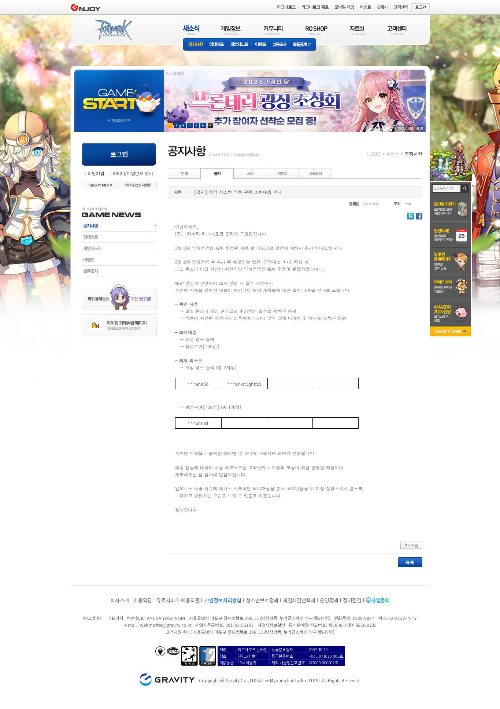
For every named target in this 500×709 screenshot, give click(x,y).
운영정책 (329, 600)
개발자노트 (239, 45)
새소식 (392, 154)
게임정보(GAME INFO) (231, 30)
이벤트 (260, 45)
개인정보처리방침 (222, 600)
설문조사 (279, 45)
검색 (465, 188)
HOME (373, 154)
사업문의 (380, 600)
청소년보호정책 (262, 600)
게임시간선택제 (299, 600)
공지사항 (194, 45)
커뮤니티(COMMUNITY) (273, 30)
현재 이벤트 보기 (210, 125)
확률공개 (303, 45)
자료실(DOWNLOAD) (357, 30)
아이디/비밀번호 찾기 (132, 173)
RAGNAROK (113, 30)
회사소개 (119, 600)
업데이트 (216, 45)
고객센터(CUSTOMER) (397, 30)
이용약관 (142, 600)
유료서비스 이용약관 (178, 600)
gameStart (119, 94)
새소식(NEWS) (191, 30)
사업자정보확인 (271, 625)
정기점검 (352, 600)
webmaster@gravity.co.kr (165, 625)
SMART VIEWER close (451, 332)
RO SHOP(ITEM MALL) (316, 30)
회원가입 (96, 173)
